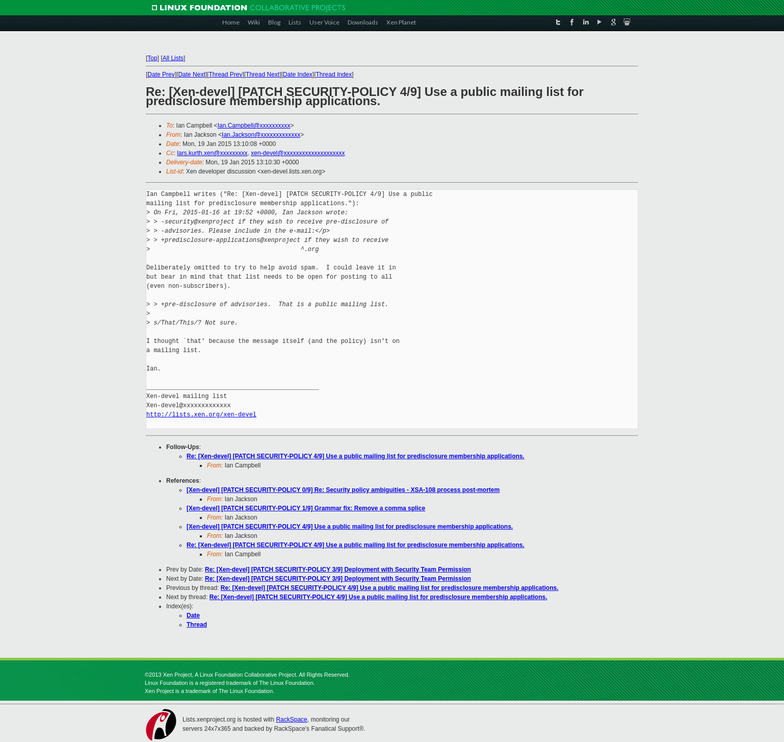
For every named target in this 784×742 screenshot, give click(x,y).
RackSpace (291, 719)
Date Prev (160, 74)
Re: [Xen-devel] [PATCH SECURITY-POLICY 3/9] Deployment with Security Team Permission (338, 569)
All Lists (173, 58)
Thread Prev (225, 74)
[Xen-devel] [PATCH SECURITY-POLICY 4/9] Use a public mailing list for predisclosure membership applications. (350, 526)
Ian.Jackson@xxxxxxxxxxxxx (261, 134)
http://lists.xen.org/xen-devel (201, 414)
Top (152, 58)
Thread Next (262, 74)
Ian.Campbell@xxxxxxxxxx (254, 125)
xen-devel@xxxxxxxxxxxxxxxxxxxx (298, 153)
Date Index (297, 74)
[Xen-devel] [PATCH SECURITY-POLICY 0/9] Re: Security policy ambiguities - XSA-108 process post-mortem (343, 489)
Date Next (191, 74)
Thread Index (334, 74)
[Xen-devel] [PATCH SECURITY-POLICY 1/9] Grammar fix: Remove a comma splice (306, 508)
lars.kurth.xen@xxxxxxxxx (212, 153)
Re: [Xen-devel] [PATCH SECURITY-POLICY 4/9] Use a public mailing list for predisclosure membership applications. (356, 456)
